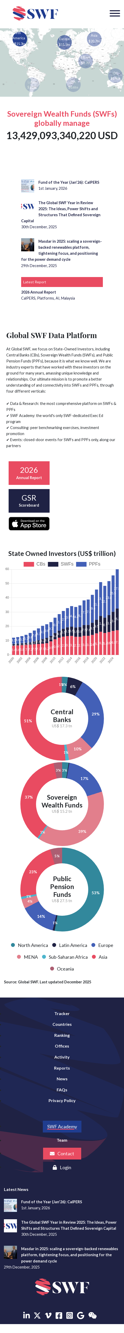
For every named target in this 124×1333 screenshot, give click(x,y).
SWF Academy (62, 1126)
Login (62, 1167)
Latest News (16, 1189)
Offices (62, 1045)
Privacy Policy (62, 1100)
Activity (62, 1056)
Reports (62, 1067)
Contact (62, 1153)
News (62, 1078)
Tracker (62, 1013)
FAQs (62, 1089)
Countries (62, 1024)
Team (62, 1139)
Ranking (62, 1035)
